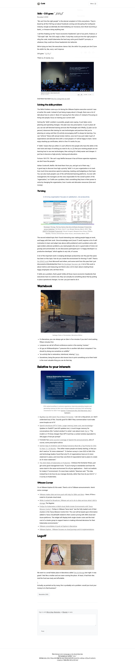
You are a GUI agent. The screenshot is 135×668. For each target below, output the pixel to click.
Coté (74, 656)
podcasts (93, 658)
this (52, 58)
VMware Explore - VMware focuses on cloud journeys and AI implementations (67, 529)
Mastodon (57, 612)
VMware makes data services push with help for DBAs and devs (62, 494)
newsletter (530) (43, 594)
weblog (82, 658)
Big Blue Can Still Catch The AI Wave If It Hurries (56, 417)
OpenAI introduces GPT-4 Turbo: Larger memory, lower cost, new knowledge (66, 425)
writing (86, 658)
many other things (48, 658)
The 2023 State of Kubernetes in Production (55, 463)
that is (87, 431)
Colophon (59, 660)
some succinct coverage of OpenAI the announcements (68, 440)
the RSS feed (74, 660)
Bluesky (65, 612)
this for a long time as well (60, 99)
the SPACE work (42, 261)
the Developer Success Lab (71, 264)
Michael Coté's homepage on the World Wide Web (69, 654)
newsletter (76, 658)
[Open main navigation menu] (93, 4)
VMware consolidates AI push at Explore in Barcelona (58, 526)
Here (77, 354)
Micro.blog (49, 612)
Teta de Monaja (79, 573)
